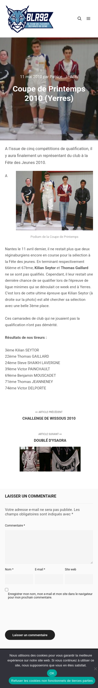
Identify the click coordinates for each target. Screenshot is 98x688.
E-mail (40, 569)
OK (51, 673)
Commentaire (15, 525)
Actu (74, 76)
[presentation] (43, 613)
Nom (9, 569)
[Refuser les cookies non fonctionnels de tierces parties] (95, 668)
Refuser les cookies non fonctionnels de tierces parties (52, 681)
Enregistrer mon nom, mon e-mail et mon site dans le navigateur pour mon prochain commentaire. (50, 595)
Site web (70, 569)
